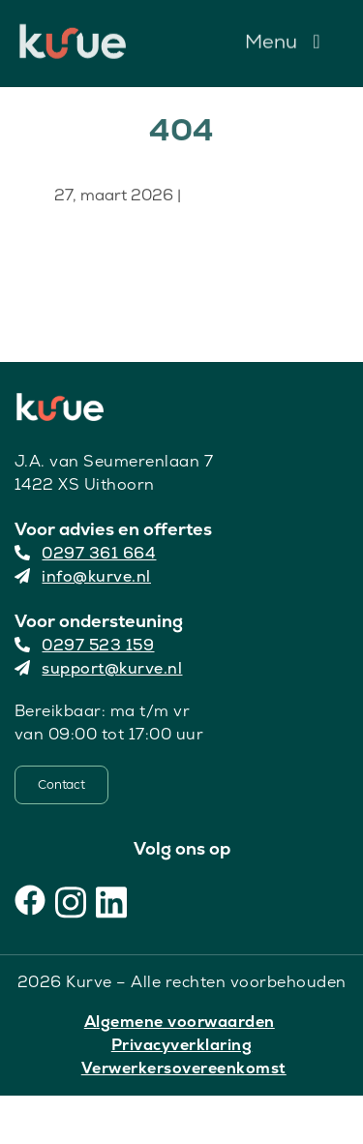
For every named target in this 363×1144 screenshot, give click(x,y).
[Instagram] (70, 900)
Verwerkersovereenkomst (184, 1068)
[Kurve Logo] (72, 32)
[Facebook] (30, 900)
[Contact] (61, 785)
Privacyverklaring (182, 1045)
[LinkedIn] (111, 900)
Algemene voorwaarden (179, 1021)
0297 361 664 (86, 553)
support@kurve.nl (99, 668)
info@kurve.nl (83, 576)
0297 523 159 (85, 645)
